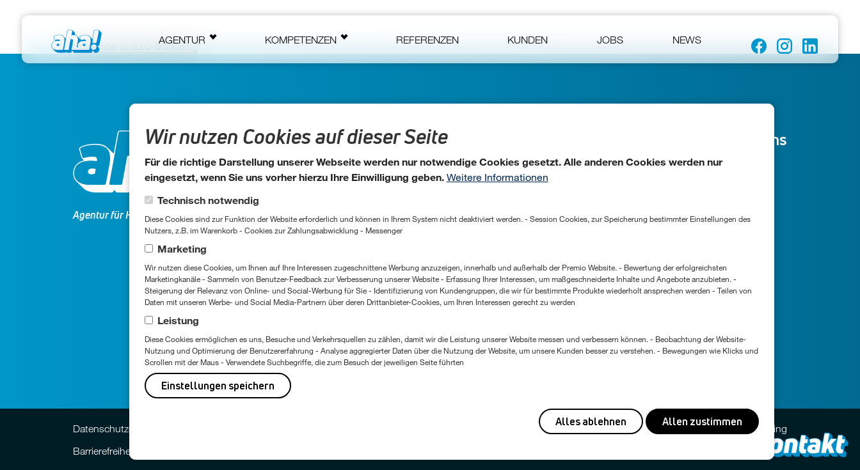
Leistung (178, 320)
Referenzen (427, 39)
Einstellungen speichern (218, 386)
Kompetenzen (301, 39)
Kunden (527, 39)
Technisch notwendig (208, 200)
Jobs (610, 39)
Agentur (182, 39)
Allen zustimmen (702, 421)
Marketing (182, 248)
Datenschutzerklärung (121, 428)
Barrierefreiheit (104, 451)
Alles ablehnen (590, 421)
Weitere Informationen (497, 177)
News (687, 39)
